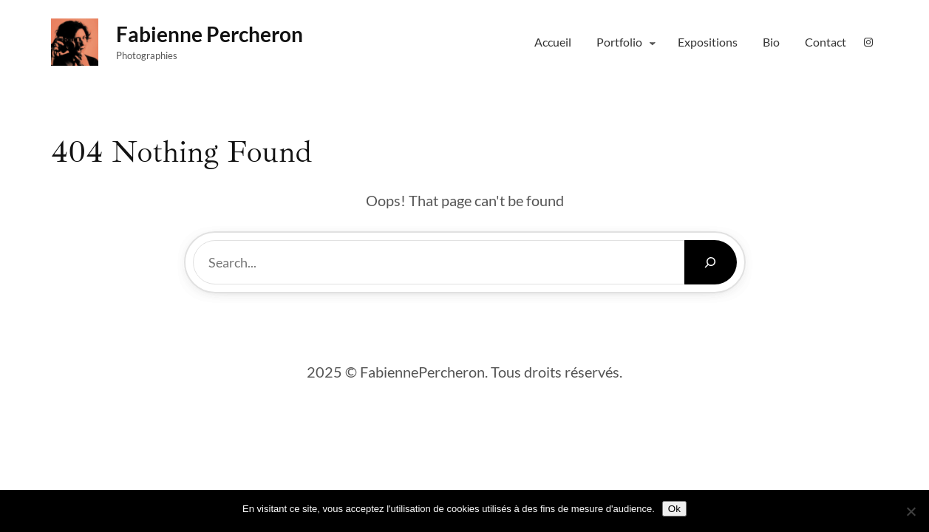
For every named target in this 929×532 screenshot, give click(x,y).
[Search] (710, 262)
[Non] (910, 511)
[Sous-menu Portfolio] (652, 42)
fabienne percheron (209, 34)
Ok (674, 508)
